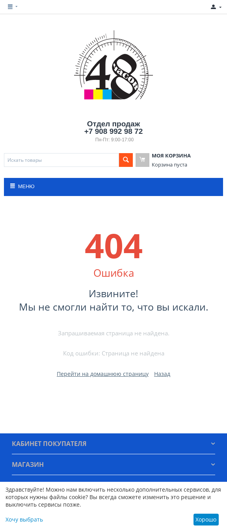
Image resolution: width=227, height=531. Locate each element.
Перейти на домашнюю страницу (103, 373)
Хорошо (205, 519)
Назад (162, 373)
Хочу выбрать (24, 519)
